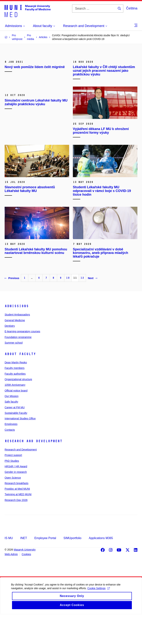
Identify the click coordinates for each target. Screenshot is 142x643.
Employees (11, 452)
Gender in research (16, 500)
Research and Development (33, 470)
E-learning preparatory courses (22, 360)
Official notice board (16, 419)
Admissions (17, 335)
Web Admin (11, 582)
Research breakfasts (16, 511)
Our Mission (11, 424)
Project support (13, 483)
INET (23, 566)
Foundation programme (18, 365)
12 (82, 306)
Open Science (13, 506)
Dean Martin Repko (16, 391)
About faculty (20, 383)
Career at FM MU (15, 435)
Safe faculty (11, 430)
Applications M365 (101, 566)
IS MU (9, 566)
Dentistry (10, 354)
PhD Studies (12, 489)
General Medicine (15, 348)
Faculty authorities (15, 402)
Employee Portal (45, 566)
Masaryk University (25, 578)
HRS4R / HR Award (16, 495)
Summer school (14, 371)
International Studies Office (20, 447)
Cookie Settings (98, 621)
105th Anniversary (15, 413)
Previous (12, 306)
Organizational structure (18, 407)
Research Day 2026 (16, 528)
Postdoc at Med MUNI (17, 517)
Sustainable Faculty (16, 441)
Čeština (131, 8)
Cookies (26, 582)
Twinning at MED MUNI (18, 523)
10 (68, 306)
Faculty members (14, 396)
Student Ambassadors (17, 343)
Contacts (10, 458)
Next (92, 306)
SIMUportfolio (72, 566)
